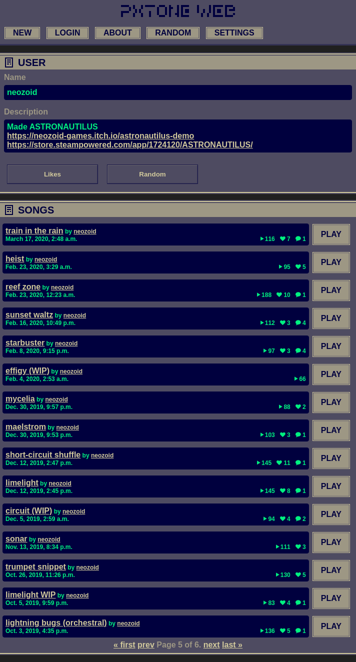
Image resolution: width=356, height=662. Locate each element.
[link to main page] (178, 11)
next (212, 644)
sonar (17, 538)
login (67, 32)
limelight (22, 482)
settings (234, 32)
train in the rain (35, 230)
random (173, 32)
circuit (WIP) (29, 510)
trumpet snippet (36, 566)
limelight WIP (31, 594)
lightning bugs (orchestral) (56, 622)
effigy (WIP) (28, 370)
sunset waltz (29, 314)
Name (15, 77)
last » (232, 644)
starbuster (25, 342)
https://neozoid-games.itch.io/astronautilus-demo (100, 136)
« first (125, 644)
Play (331, 234)
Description (26, 112)
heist (15, 258)
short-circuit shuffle (43, 454)
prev (146, 644)
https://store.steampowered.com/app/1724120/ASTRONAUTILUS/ (130, 144)
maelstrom (26, 426)
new (22, 32)
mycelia (20, 398)
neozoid (85, 231)
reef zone (23, 286)
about (118, 32)
